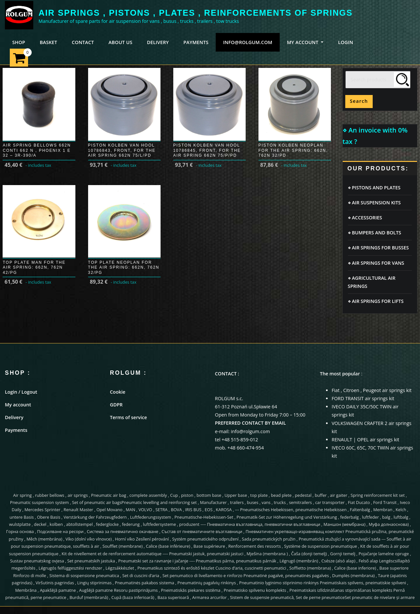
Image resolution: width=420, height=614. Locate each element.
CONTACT (83, 42)
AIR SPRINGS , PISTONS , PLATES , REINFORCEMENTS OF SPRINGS (196, 12)
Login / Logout (21, 392)
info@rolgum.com (247, 42)
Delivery (14, 417)
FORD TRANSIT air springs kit (363, 398)
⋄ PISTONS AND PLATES (374, 187)
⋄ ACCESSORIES (365, 217)
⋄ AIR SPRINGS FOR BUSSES (378, 247)
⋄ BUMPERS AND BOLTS (374, 232)
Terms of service (128, 417)
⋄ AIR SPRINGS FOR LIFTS (376, 301)
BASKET (48, 42)
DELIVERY (158, 42)
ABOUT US (120, 42)
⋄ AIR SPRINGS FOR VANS (376, 263)
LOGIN (345, 42)
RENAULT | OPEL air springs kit (365, 439)
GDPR (116, 404)
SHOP (18, 42)
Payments (16, 430)
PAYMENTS (196, 42)
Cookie (117, 392)
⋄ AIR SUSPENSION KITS (374, 202)
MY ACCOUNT (305, 42)
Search (359, 101)
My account (18, 404)
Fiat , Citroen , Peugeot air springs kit (372, 390)
